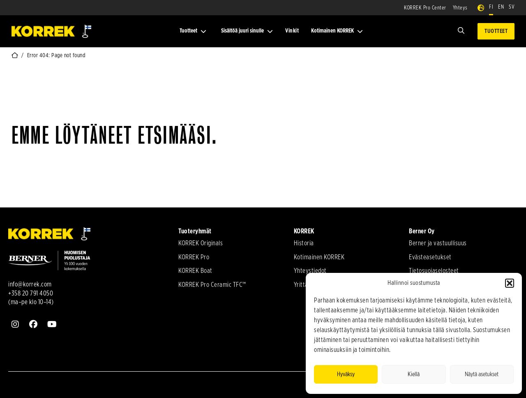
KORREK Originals (200, 243)
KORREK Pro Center (425, 8)
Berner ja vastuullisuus (438, 243)
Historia (304, 243)
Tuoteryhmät (195, 231)
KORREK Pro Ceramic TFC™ (212, 285)
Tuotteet (193, 31)
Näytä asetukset (481, 374)
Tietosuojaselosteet (434, 271)
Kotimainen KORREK (337, 31)
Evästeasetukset (430, 257)
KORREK (304, 231)
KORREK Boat (195, 271)
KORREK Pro (193, 257)
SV (511, 7)
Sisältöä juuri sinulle (247, 31)
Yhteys (460, 8)
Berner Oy (422, 231)
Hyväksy (346, 374)
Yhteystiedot (310, 271)
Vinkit (292, 31)
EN (501, 7)
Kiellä (414, 374)
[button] (509, 283)
